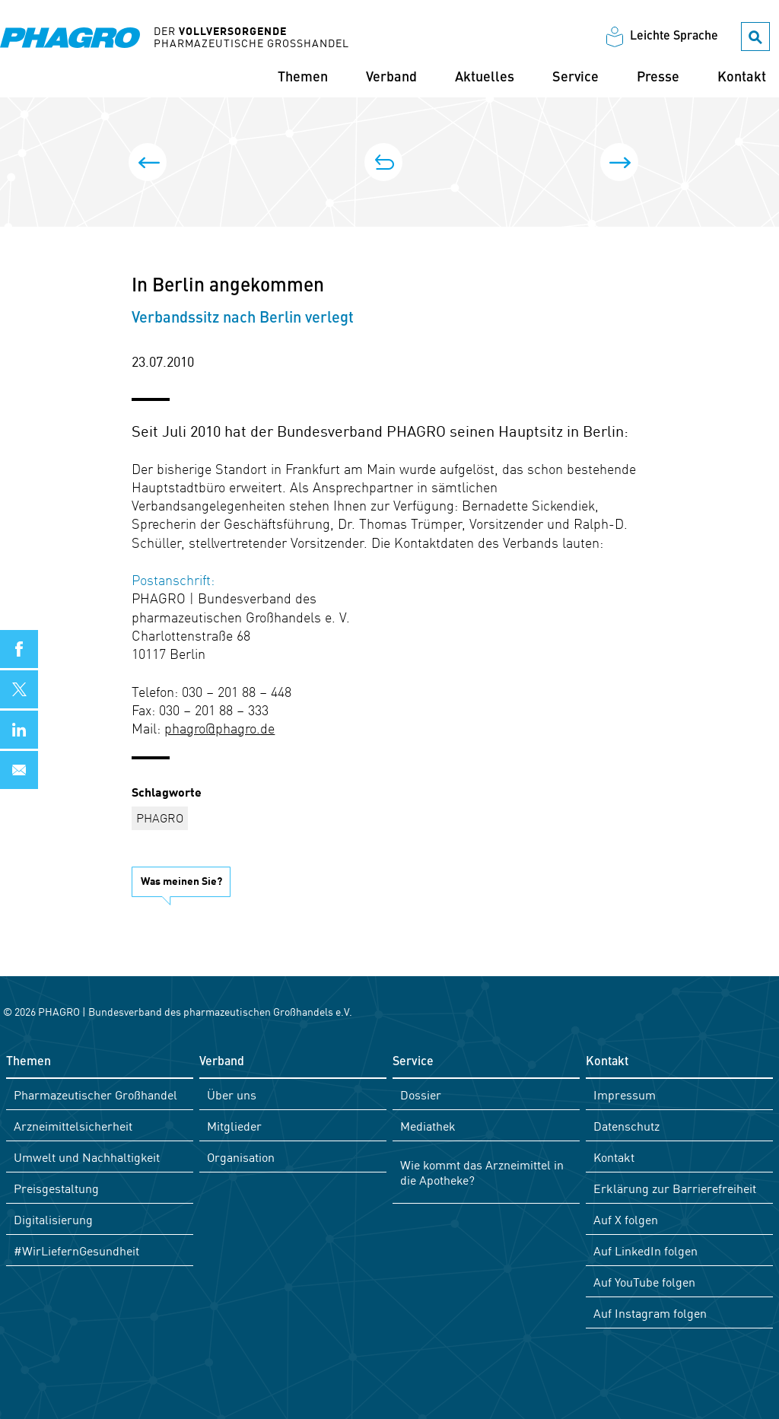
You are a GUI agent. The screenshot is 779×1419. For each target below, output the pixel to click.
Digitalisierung (53, 1218)
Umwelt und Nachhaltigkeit (87, 1156)
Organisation (241, 1156)
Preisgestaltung (56, 1187)
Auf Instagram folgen (650, 1312)
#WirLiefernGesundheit (76, 1249)
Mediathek (428, 1124)
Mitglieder (234, 1124)
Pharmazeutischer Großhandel (95, 1093)
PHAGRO (159, 817)
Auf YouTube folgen (644, 1280)
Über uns (231, 1093)
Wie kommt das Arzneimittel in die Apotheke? (482, 1171)
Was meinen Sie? (181, 879)
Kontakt (741, 78)
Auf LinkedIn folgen (645, 1249)
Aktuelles (484, 78)
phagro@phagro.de (219, 727)
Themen (303, 78)
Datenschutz (626, 1124)
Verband (391, 78)
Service (575, 78)
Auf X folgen (625, 1218)
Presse (658, 78)
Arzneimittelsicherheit (73, 1124)
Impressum (624, 1093)
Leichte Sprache (674, 37)
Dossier (420, 1093)
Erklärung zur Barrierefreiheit (674, 1187)
